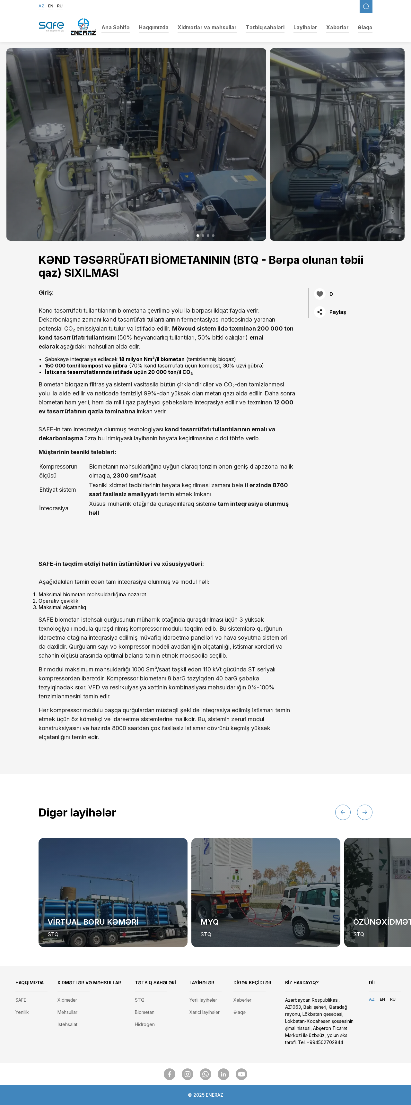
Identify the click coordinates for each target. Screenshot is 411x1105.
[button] (198, 235)
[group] (113, 892)
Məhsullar (67, 1012)
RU (60, 5)
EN (50, 5)
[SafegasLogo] (51, 27)
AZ (41, 5)
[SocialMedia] (169, 1074)
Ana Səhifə (115, 27)
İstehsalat (67, 1024)
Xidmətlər (67, 1000)
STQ (139, 1000)
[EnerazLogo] (83, 27)
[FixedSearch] (366, 6)
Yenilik (22, 1012)
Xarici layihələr (204, 1012)
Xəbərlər (337, 27)
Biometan (144, 1012)
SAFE (20, 1000)
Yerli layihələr (203, 1000)
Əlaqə (365, 27)
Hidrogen (145, 1024)
